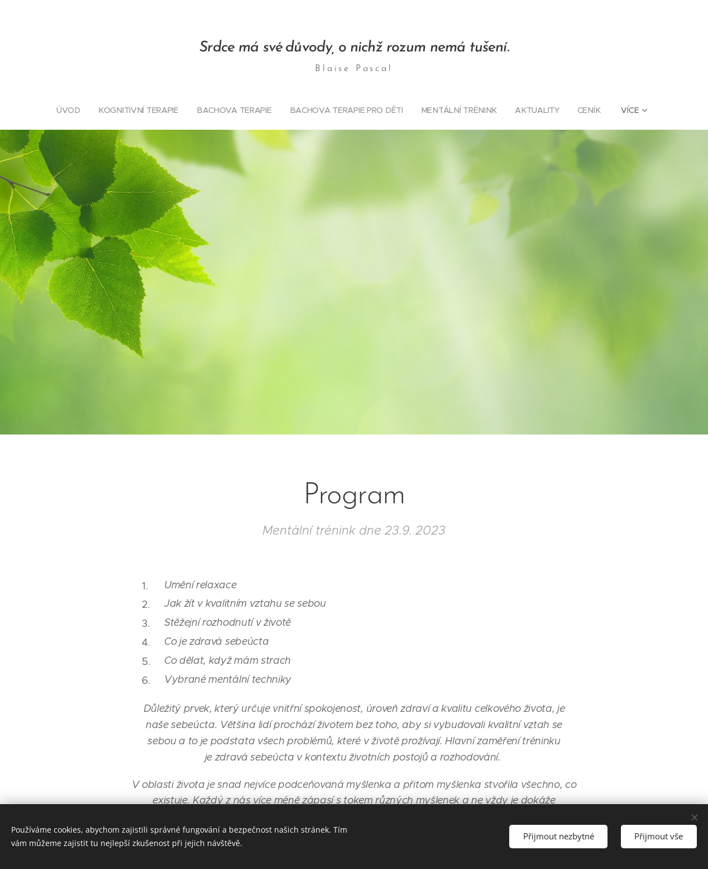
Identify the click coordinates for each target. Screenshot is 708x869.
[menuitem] (74, 110)
